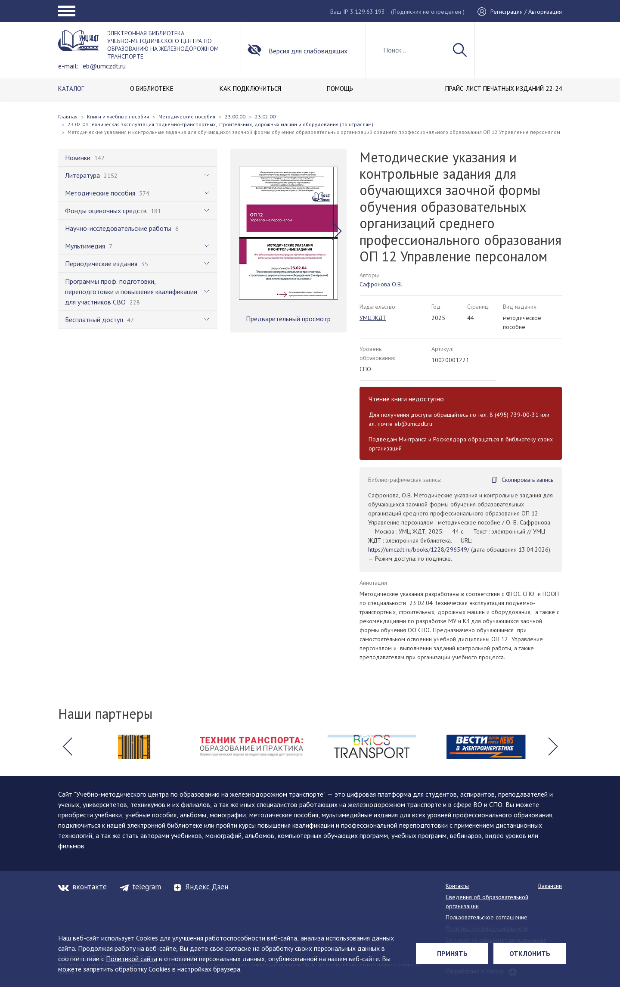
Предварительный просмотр (288, 318)
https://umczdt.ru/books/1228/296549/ (418, 549)
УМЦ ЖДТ (373, 318)
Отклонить (529, 953)
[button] (337, 231)
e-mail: (68, 66)
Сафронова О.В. (381, 284)
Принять (452, 953)
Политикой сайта (131, 958)
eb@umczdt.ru (104, 66)
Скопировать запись (527, 480)
